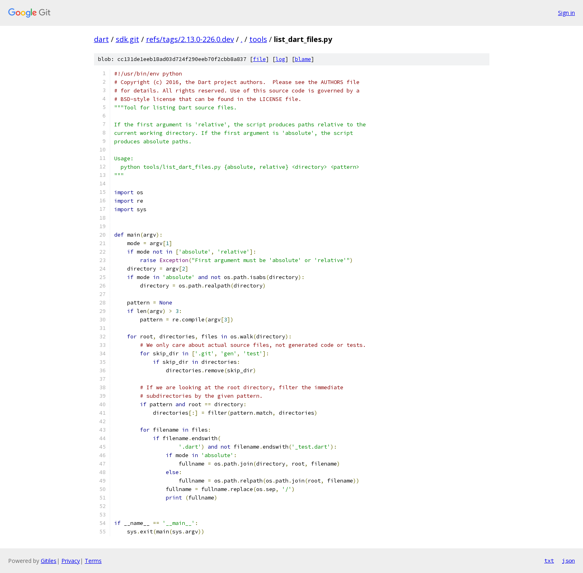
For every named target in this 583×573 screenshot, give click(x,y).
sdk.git (127, 39)
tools (258, 39)
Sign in (566, 13)
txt (549, 560)
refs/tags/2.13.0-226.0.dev (190, 39)
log (280, 59)
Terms (93, 561)
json (568, 560)
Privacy (70, 561)
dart (101, 39)
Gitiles (48, 561)
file (259, 59)
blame (303, 59)
